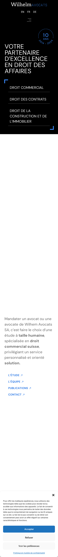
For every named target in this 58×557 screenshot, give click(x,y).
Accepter (29, 529)
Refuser (29, 537)
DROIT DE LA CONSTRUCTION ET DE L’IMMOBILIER (28, 116)
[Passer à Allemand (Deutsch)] (35, 12)
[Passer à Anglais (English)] (22, 12)
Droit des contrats (28, 99)
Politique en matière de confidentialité (29, 553)
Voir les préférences (29, 546)
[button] (53, 495)
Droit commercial (27, 87)
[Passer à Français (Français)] (29, 12)
